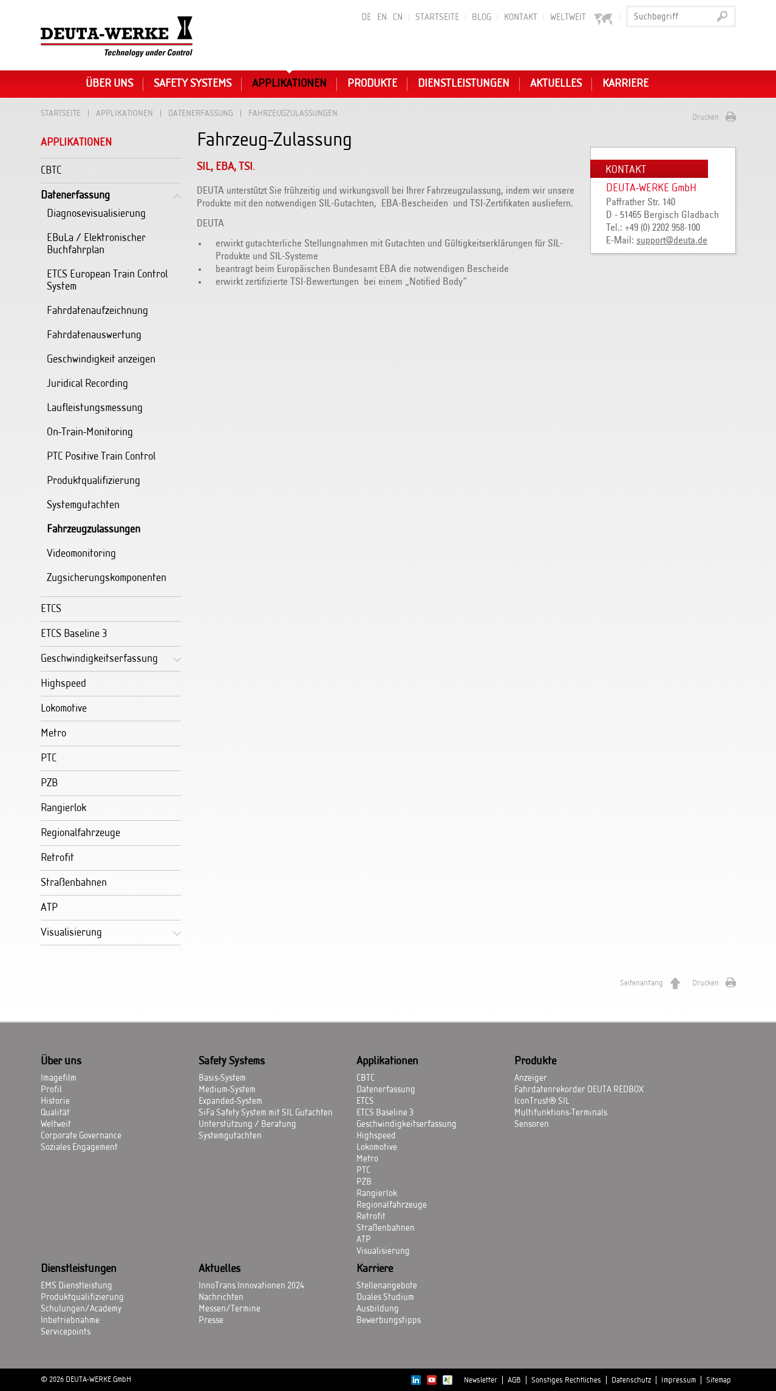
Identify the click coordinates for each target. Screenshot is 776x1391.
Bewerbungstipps (388, 1320)
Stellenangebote (386, 1286)
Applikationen (289, 84)
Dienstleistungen (463, 84)
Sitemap (718, 1380)
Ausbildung (377, 1309)
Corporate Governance (81, 1136)
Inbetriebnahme (70, 1320)
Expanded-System (230, 1101)
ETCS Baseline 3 (74, 633)
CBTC (51, 170)
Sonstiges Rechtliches (566, 1380)
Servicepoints (65, 1332)
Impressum (678, 1380)
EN (382, 17)
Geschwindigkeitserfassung (99, 658)
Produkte (372, 84)
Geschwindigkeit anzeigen (101, 359)
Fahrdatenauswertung (94, 335)
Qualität (55, 1113)
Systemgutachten (83, 505)
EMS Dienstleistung (76, 1286)
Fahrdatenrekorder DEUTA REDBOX (579, 1090)
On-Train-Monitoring (90, 432)
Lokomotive (64, 708)
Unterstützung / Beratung (247, 1124)
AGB (514, 1380)
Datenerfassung (200, 113)
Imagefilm (59, 1078)
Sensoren (531, 1124)
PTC (48, 758)
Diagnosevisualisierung (96, 213)
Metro (53, 733)
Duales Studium (385, 1297)
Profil (51, 1090)
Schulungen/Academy (81, 1309)
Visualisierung (71, 932)
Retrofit (57, 857)
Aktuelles (556, 84)
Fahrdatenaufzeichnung (97, 310)
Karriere (625, 84)
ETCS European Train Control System (107, 280)
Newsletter (480, 1380)
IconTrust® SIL (542, 1101)
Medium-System (227, 1090)
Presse (211, 1320)
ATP (49, 907)
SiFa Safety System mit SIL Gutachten (266, 1113)
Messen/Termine (229, 1309)
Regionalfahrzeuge (80, 832)
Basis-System (222, 1078)
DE (366, 17)
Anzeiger (530, 1078)
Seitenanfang (641, 983)
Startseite (437, 17)
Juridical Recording (87, 383)
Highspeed (63, 683)
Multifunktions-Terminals (560, 1113)
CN (398, 17)
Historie (55, 1101)
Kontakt (520, 17)
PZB (49, 783)
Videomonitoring (81, 553)
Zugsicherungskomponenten (106, 577)
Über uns (109, 84)
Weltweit (582, 18)
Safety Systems (192, 84)
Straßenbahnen (74, 882)
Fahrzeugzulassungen (93, 529)
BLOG (481, 17)
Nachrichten (221, 1297)
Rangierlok (63, 808)
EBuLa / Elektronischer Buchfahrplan (96, 244)
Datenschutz (631, 1380)
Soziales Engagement (79, 1147)
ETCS (51, 608)
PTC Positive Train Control (101, 456)
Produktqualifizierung (93, 480)
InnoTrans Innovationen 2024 (251, 1286)
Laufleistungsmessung (95, 407)
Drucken (705, 117)
